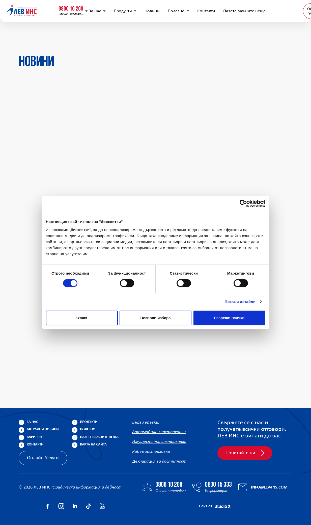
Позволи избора (155, 318)
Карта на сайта (93, 444)
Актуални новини (43, 429)
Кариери (34, 437)
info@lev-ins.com (132, 9)
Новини (151, 32)
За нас (96, 32)
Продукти (124, 32)
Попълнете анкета (250, 9)
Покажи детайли (240, 301)
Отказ (81, 318)
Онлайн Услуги (43, 458)
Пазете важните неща (99, 437)
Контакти (205, 32)
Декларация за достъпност (159, 461)
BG (286, 33)
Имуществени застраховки (159, 441)
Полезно (177, 32)
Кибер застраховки (151, 451)
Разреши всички (229, 318)
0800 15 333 (79, 7)
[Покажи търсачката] (221, 9)
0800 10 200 (31, 7)
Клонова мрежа (289, 9)
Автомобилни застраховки (159, 432)
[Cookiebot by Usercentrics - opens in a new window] (243, 203)
